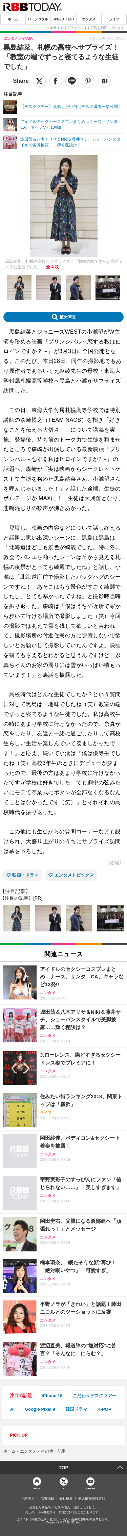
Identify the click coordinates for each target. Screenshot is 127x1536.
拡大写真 (68, 317)
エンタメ (89, 19)
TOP (63, 1467)
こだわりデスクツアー (94, 1395)
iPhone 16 (52, 1395)
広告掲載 (47, 1498)
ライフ (114, 19)
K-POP (104, 1409)
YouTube (90, 1488)
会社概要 (66, 1498)
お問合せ (28, 1498)
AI (12, 1409)
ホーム (13, 19)
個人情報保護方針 (91, 1498)
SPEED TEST (63, 19)
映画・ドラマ (25, 875)
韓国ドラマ (76, 1409)
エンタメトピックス (74, 875)
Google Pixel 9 (40, 1409)
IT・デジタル (38, 19)
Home (37, 1488)
